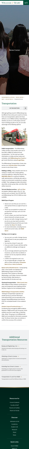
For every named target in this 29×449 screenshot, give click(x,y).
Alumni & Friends (14, 410)
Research (14, 429)
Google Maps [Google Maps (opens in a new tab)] (20, 160)
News (14, 435)
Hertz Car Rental (17, 264)
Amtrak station (13, 165)
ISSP (3, 99)
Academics (14, 424)
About (14, 432)
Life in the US (9, 99)
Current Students (14, 402)
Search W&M (14, 446)
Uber (24, 189)
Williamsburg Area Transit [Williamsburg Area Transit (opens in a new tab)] (17, 158)
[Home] (11, 3)
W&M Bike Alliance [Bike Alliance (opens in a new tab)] (7, 176)
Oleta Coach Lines (22, 282)
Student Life (14, 427)
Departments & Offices (8, 97)
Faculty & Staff (14, 405)
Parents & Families (14, 408)
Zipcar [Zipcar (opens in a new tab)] (13, 225)
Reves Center (14, 50)
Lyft (19, 189)
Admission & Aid (14, 421)
